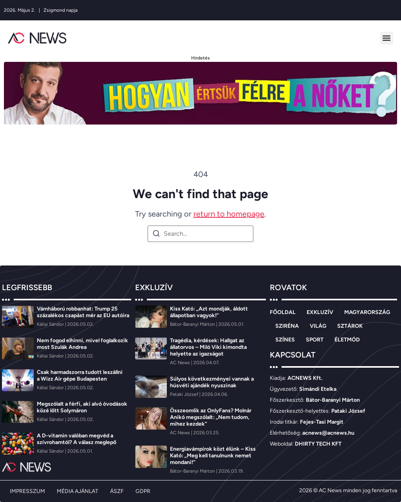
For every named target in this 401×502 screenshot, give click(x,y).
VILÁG (318, 326)
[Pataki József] (184, 394)
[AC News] (180, 362)
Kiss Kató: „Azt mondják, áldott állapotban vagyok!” (209, 312)
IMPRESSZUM (27, 491)
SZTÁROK (350, 326)
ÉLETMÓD (347, 339)
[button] (386, 38)
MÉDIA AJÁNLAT (77, 491)
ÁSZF (117, 491)
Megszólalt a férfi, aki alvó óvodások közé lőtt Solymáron (82, 407)
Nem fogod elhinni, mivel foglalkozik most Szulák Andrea (82, 343)
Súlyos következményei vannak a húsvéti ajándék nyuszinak (212, 382)
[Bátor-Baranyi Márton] (193, 324)
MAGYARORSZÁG (367, 312)
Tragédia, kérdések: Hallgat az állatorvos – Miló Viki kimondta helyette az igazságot (208, 347)
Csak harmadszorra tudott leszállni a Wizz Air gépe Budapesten (80, 375)
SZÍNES (285, 339)
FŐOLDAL (283, 312)
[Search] (156, 234)
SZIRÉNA (287, 326)
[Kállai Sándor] (51, 324)
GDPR (142, 491)
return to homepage (228, 213)
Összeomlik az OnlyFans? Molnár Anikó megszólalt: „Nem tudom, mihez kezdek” (210, 417)
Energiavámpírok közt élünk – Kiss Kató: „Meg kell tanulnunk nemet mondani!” (213, 456)
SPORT (314, 339)
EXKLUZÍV (320, 312)
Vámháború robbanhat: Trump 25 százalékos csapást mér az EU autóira (83, 312)
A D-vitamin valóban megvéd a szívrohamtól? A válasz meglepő (76, 439)
